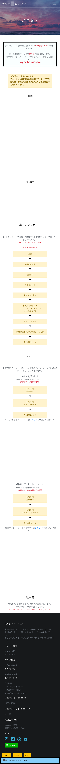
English (7, 755)
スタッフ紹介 (10, 651)
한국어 (27, 755)
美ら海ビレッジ (14, 3)
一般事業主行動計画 (13, 690)
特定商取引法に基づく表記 (16, 693)
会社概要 (8, 683)
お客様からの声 (11, 674)
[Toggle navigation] (54, 3)
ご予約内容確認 (11, 665)
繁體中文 (17, 755)
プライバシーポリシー (14, 687)
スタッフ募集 (10, 654)
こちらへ (33, 420)
